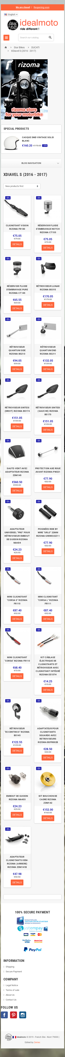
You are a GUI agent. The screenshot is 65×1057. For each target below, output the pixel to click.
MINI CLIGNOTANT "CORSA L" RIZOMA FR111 (48, 600)
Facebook (4, 1015)
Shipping (10, 966)
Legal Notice (12, 985)
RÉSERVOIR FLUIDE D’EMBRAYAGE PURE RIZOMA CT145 (17, 289)
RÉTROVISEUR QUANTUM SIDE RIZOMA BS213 (17, 350)
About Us (10, 995)
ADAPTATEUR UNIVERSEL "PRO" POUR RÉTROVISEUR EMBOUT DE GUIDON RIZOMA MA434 (17, 536)
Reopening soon (41, 7)
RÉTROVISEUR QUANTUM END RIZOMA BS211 (48, 350)
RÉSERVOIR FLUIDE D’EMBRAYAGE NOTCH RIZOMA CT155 (48, 229)
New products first (14, 186)
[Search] (36, 37)
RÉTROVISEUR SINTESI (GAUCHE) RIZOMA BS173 (48, 411)
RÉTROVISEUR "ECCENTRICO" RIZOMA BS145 (17, 732)
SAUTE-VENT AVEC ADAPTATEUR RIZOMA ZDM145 (17, 472)
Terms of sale (12, 990)
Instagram (22, 1015)
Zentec (37, 1042)
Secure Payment (14, 971)
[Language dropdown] (10, 14)
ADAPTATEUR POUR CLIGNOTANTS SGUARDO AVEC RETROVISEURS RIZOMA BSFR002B (47, 735)
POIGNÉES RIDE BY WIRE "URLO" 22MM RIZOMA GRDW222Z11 (48, 532)
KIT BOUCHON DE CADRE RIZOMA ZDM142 (48, 799)
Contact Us (11, 999)
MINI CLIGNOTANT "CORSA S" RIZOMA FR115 (17, 600)
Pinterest (13, 1015)
